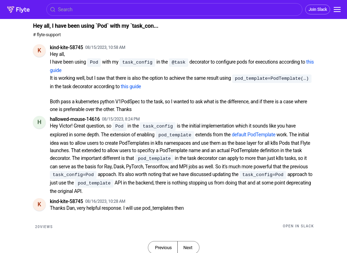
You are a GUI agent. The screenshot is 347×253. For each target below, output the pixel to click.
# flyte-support (47, 34)
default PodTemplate (253, 134)
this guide (131, 86)
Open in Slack (298, 226)
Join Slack (317, 9)
